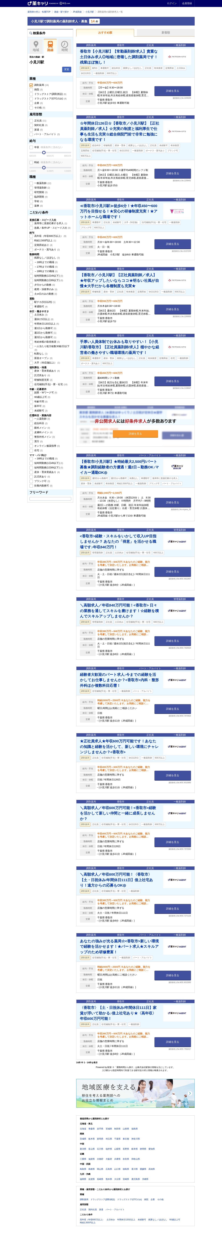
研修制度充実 (43, 379)
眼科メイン (42, 427)
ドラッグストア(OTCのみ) (50, 98)
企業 (38, 103)
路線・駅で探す (61, 12)
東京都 (126, 1139)
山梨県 (117, 1149)
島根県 (91, 1169)
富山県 (91, 1149)
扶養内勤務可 (43, 485)
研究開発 (41, 192)
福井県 (109, 1149)
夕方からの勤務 (44, 284)
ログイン (172, 3)
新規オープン (43, 358)
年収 (48, 147)
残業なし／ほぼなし (47, 257)
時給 (48, 162)
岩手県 (100, 1129)
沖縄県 (145, 1179)
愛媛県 (143, 1169)
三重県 (83, 1159)
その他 (39, 107)
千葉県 (117, 1139)
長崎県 (100, 1179)
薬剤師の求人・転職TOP (39, 12)
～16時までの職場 (46, 262)
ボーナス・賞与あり (47, 249)
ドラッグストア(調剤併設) (50, 94)
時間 (64, 46)
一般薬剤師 (42, 183)
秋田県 (117, 1129)
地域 (36, 46)
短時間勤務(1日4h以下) (48, 275)
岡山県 (100, 1169)
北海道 (83, 1129)
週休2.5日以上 (43, 319)
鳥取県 (83, 1169)
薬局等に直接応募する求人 (50, 223)
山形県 (126, 1129)
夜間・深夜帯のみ (45, 289)
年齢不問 (41, 401)
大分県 (117, 1179)
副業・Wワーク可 (45, 392)
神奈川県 (135, 1139)
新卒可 (39, 406)
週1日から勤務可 (45, 328)
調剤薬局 (41, 85)
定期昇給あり (43, 245)
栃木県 (91, 1139)
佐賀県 (91, 1179)
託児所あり (42, 375)
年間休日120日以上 (46, 323)
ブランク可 (42, 481)
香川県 (134, 1169)
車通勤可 (41, 306)
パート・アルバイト (47, 134)
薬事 (38, 205)
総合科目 (41, 423)
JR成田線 (77, 12)
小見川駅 (89, 12)
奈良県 (126, 1159)
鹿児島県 (135, 1179)
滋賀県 (91, 1159)
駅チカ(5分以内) (45, 302)
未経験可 (41, 410)
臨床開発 (41, 196)
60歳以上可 (42, 397)
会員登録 (187, 3)
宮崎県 (126, 1179)
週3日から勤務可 (45, 337)
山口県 (117, 1169)
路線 (50, 46)
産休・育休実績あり (47, 370)
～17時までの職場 (46, 266)
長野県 (126, 1149)
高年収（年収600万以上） (50, 236)
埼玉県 (109, 1139)
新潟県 (83, 1149)
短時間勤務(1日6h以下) (48, 280)
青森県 (91, 1129)
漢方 (38, 441)
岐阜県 (134, 1149)
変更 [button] (66, 69)
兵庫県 (117, 1159)
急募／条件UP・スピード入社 (52, 227)
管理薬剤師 (42, 187)
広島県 (109, 1169)
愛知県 (152, 1149)
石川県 (100, 1149)
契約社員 (41, 125)
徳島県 (126, 1169)
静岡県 (143, 1149)
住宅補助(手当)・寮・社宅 (51, 384)
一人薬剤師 (42, 418)
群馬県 (100, 1139)
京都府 (100, 1159)
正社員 (40, 120)
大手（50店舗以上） (47, 362)
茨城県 (83, 1139)
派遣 (38, 129)
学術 (38, 201)
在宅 (38, 450)
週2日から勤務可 (45, 332)
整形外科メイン (44, 436)
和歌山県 (135, 1159)
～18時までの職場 (46, 271)
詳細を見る (172, 90)
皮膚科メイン (43, 432)
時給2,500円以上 (45, 240)
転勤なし (41, 353)
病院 (38, 89)
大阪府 (109, 1159)
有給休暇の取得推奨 (47, 341)
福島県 (134, 1129)
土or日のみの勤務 (45, 293)
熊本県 (109, 1179)
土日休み (41, 314)
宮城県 (109, 1129)
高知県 (152, 1169)
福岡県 (83, 1179)
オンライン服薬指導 (47, 445)
